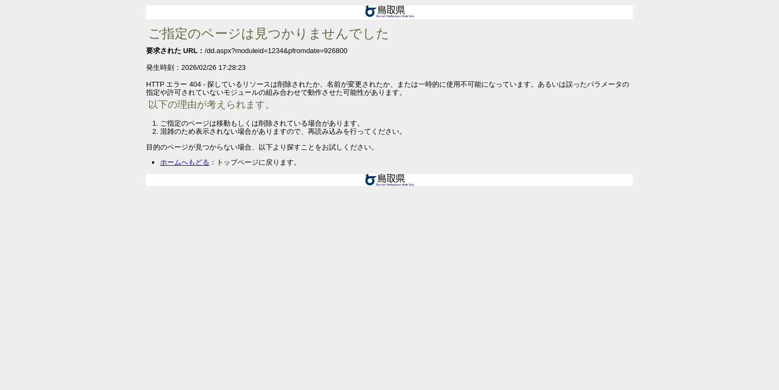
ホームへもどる (184, 162)
